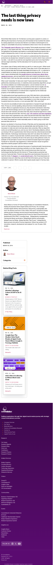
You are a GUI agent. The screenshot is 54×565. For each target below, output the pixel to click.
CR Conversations (6, 488)
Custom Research (6, 466)
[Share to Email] (11, 29)
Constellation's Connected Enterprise (11, 513)
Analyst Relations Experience (9, 519)
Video (3, 537)
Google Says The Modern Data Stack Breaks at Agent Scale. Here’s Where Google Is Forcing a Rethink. (13, 339)
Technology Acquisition (7, 468)
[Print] (14, 29)
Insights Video (5, 484)
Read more (7, 229)
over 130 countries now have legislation (39, 113)
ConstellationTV (5, 482)
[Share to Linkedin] (8, 29)
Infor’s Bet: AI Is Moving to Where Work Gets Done (13, 377)
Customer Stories (6, 531)
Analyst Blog (18, 5)
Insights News (5, 529)
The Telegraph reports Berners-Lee (12, 47)
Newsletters (4, 533)
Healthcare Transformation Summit (10, 517)
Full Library (4, 442)
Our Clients (7, 424)
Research (8, 5)
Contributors (4, 450)
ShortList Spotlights (6, 486)
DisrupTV (3, 480)
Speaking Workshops (7, 470)
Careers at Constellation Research (13, 428)
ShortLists (4, 448)
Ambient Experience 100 (8, 500)
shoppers (15, 156)
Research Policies (6, 454)
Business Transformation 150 (9, 497)
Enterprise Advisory (6, 472)
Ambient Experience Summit (9, 520)
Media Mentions (8, 426)
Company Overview (9, 422)
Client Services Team (9, 432)
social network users (26, 156)
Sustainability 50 (5, 504)
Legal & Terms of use (9, 434)
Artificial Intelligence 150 (8, 502)
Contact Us (7, 430)
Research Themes (6, 452)
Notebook (4, 535)
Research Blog (5, 446)
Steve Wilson (11, 193)
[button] (2, 29)
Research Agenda (6, 444)
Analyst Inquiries (5, 462)
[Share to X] (5, 29)
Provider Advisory (6, 464)
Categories (7, 260)
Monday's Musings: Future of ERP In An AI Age (13, 292)
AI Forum (3, 515)
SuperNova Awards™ (7, 498)
